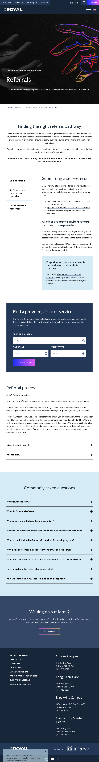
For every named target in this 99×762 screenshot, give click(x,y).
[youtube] (52, 759)
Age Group (18, 347)
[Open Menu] (94, 9)
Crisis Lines (16, 668)
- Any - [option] (17, 340)
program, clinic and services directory (33, 149)
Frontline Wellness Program (59, 210)
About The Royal (19, 655)
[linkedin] (58, 759)
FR (76, 2)
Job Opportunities (20, 684)
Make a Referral (19, 672)
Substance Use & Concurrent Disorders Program (68, 201)
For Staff (15, 664)
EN (71, 2)
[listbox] (49, 340)
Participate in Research (23, 676)
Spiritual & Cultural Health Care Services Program (68, 207)
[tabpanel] (67, 233)
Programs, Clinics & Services (35, 107)
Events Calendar (20, 680)
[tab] (19, 180)
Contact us (16, 660)
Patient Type (57, 347)
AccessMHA (62, 244)
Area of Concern (22, 334)
